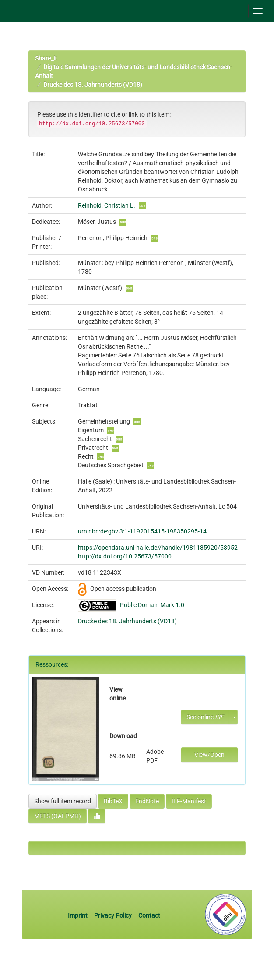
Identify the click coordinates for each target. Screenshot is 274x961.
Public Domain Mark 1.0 (152, 604)
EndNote (147, 801)
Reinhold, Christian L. (106, 205)
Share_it (46, 58)
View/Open (209, 754)
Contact (149, 915)
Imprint (78, 915)
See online (205, 717)
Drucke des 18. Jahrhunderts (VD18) (92, 84)
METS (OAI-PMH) (57, 816)
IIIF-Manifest (189, 801)
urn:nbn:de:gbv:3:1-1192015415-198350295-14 (142, 531)
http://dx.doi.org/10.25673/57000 (125, 556)
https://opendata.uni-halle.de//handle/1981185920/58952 (158, 547)
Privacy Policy (113, 915)
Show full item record (62, 801)
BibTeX (113, 801)
